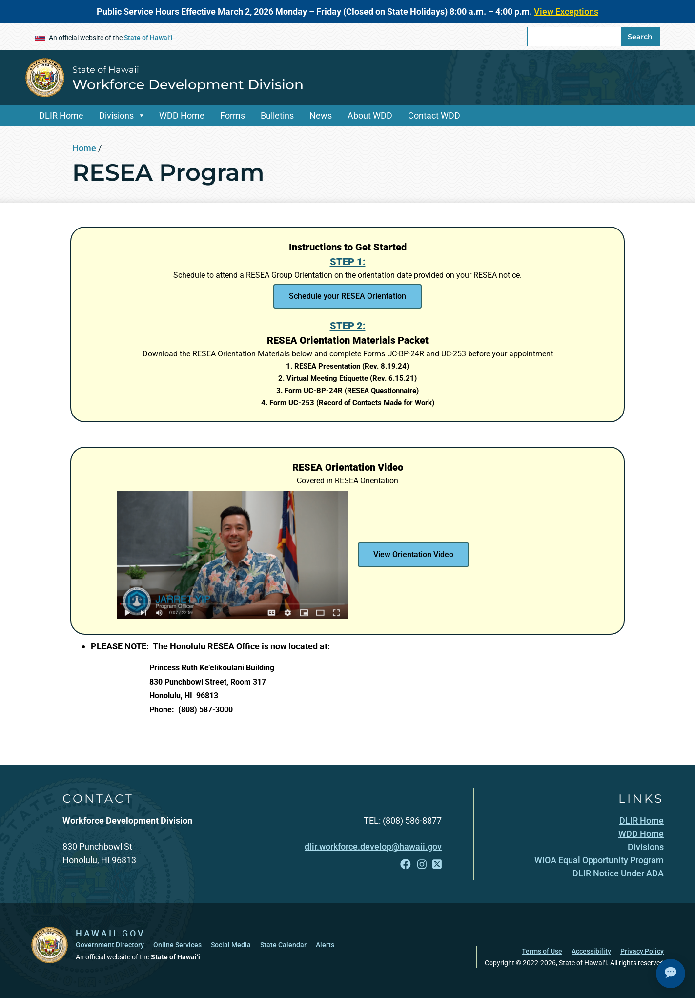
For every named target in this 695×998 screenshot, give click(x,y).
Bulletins (277, 115)
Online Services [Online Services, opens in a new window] (177, 945)
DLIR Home (61, 115)
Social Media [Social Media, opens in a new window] (231, 945)
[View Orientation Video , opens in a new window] (413, 554)
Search (640, 36)
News (320, 115)
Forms (232, 115)
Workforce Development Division (188, 84)
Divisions (116, 115)
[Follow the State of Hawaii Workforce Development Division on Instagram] (422, 864)
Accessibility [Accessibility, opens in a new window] (591, 951)
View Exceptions (566, 11)
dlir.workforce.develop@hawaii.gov (373, 846)
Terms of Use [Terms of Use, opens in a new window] (542, 951)
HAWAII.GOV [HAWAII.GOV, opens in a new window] (110, 933)
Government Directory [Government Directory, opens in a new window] (110, 945)
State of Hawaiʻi (148, 38)
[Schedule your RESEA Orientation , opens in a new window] (347, 296)
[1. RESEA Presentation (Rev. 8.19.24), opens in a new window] (347, 366)
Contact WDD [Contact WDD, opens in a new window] (434, 115)
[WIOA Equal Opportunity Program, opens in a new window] (599, 860)
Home (84, 148)
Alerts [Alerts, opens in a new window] (325, 945)
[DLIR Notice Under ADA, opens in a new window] (618, 873)
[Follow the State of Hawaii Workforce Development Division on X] (437, 864)
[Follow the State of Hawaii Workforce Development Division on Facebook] (405, 864)
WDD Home (181, 115)
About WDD (370, 115)
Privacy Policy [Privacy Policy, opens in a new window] (642, 951)
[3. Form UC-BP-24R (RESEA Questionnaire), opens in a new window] (347, 390)
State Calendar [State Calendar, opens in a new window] (283, 945)
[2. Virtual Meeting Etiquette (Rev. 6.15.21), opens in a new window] (347, 378)
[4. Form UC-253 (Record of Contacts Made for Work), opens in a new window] (347, 402)
